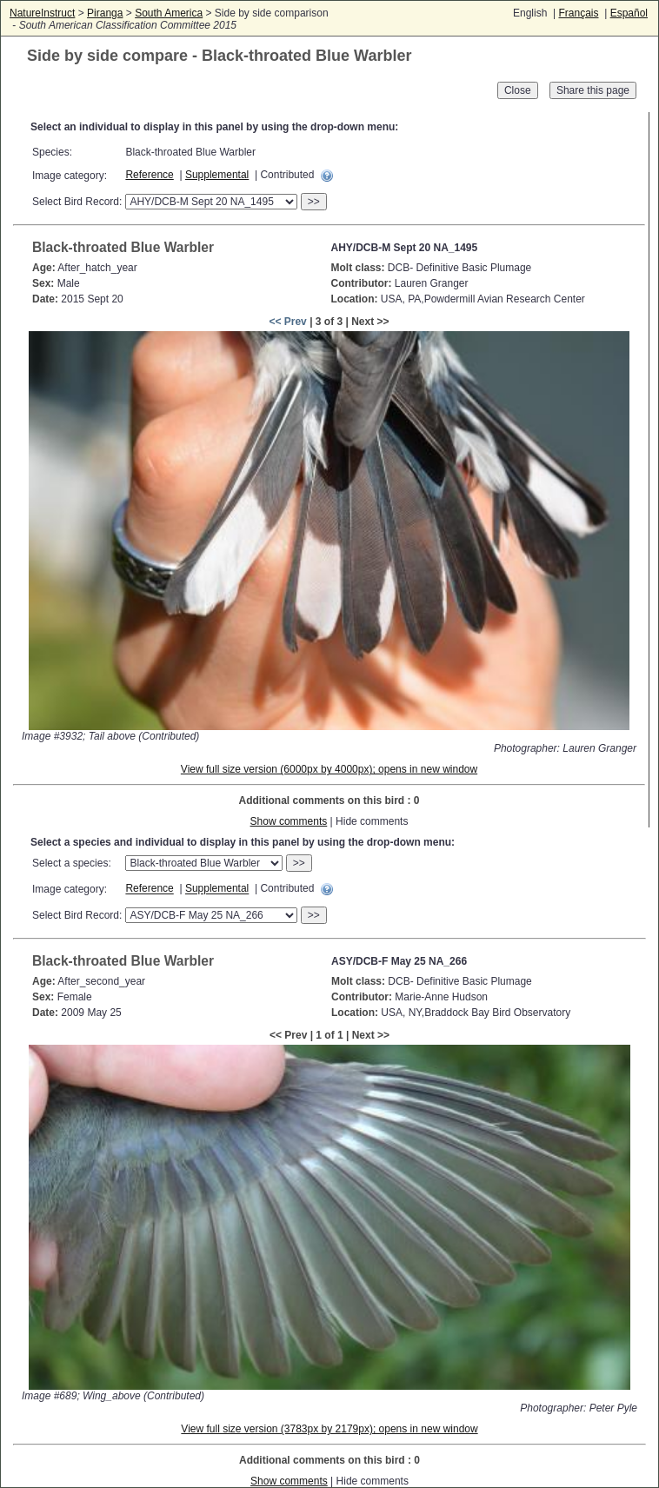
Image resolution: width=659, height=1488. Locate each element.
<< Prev (287, 322)
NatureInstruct (42, 13)
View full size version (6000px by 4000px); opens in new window (329, 769)
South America (169, 13)
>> (314, 202)
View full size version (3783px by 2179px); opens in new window (329, 1429)
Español (629, 13)
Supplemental (217, 175)
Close (517, 90)
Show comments (289, 821)
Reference (149, 175)
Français (578, 13)
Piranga (105, 13)
